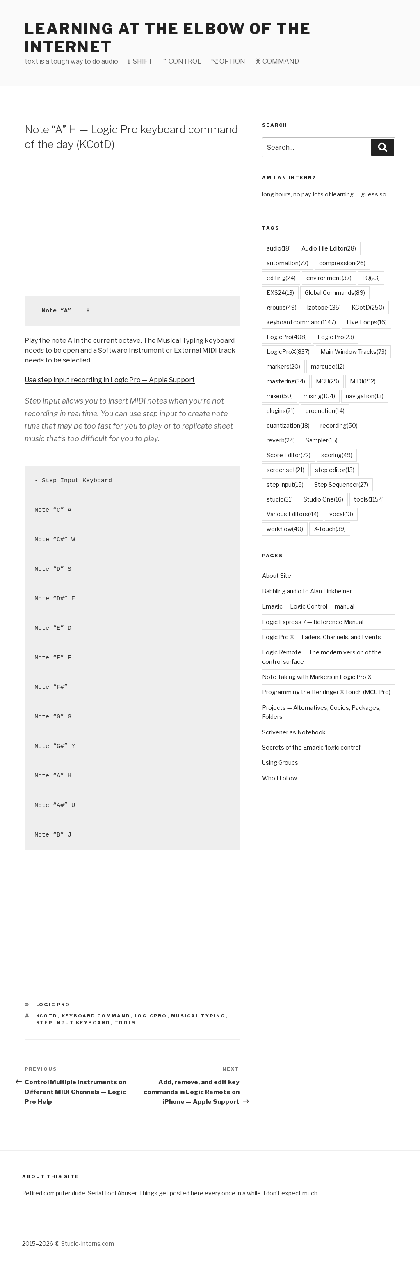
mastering (286, 381)
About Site (276, 575)
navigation (364, 395)
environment (329, 277)
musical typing (198, 1016)
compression (342, 263)
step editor (334, 469)
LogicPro (151, 1016)
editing (281, 277)
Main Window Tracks (353, 351)
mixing (319, 395)
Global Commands (335, 292)
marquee (328, 366)
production (325, 410)
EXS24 (280, 292)
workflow (285, 528)
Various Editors (293, 514)
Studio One (323, 499)
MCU (327, 381)
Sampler (322, 440)
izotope (324, 307)
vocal (341, 514)
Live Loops (367, 322)
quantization (288, 425)
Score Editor (288, 454)
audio (279, 248)
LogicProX (288, 351)
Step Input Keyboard (73, 1023)
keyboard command (96, 1016)
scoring (336, 454)
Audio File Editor (328, 248)
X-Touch (330, 528)
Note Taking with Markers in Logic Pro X (317, 676)
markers (283, 366)
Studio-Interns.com (87, 1243)
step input (285, 484)
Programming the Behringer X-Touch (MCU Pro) (326, 691)
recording (339, 425)
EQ (371, 277)
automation (287, 263)
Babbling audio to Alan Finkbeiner (307, 591)
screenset (285, 469)
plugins (281, 410)
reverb (281, 440)
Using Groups (280, 762)
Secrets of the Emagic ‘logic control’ (311, 747)
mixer (280, 395)
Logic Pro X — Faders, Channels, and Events (321, 637)
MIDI (363, 381)
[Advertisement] (132, 222)
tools (125, 1023)
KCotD (47, 1016)
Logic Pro (53, 1005)
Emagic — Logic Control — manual (308, 606)
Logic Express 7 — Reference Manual (312, 621)
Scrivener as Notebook (294, 732)
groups (282, 307)
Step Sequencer (341, 484)
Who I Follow (279, 778)
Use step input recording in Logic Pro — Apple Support (110, 380)
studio (280, 499)
